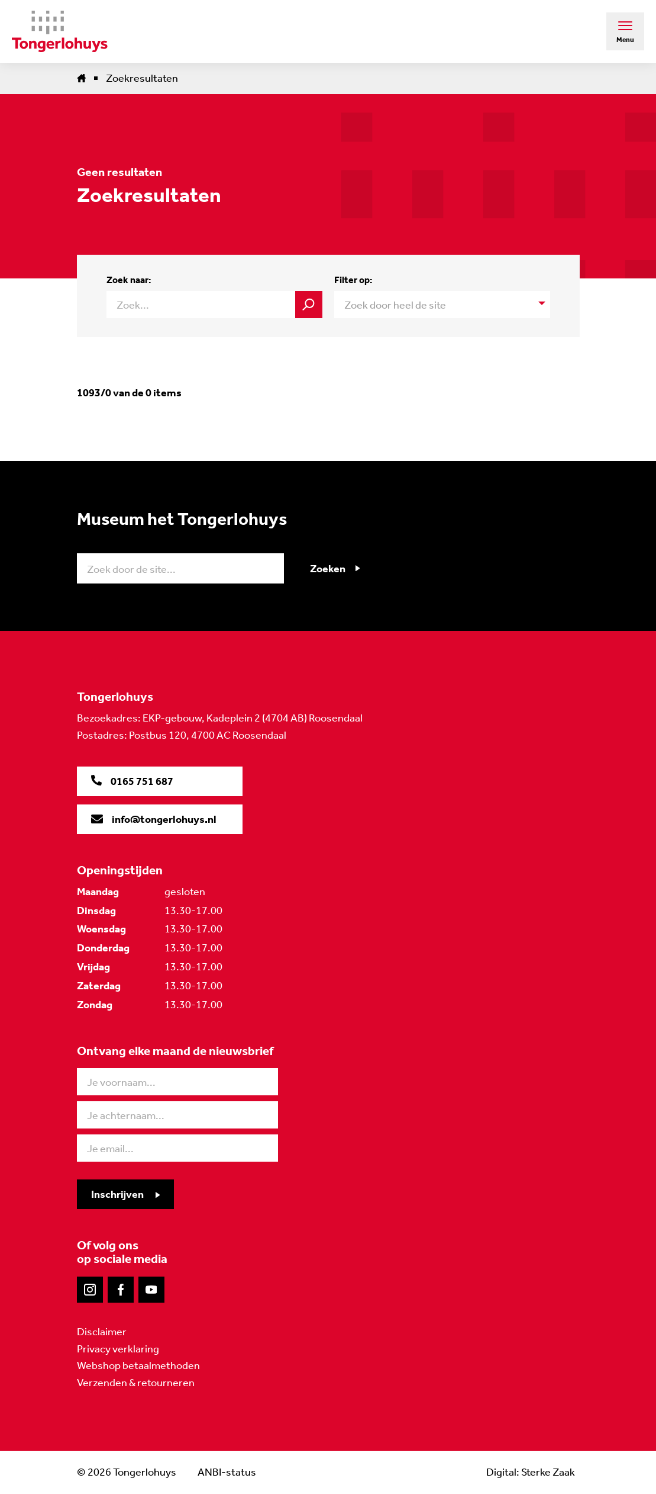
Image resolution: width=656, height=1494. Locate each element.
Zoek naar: (128, 280)
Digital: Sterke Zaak (530, 1472)
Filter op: (353, 280)
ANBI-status (227, 1472)
